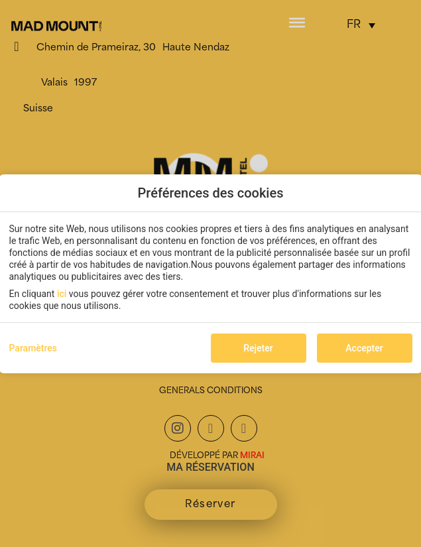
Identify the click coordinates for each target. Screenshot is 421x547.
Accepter (364, 348)
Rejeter (257, 348)
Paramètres (33, 348)
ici (61, 293)
